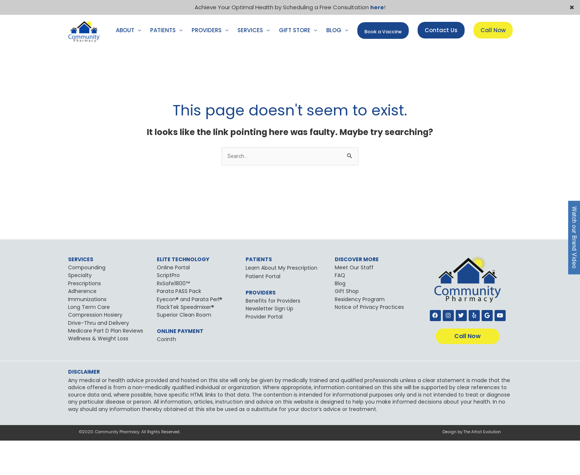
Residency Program (360, 333)
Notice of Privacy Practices (369, 341)
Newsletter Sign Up (269, 343)
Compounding (86, 302)
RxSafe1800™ (173, 317)
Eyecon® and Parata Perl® (189, 333)
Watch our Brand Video (574, 237)
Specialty (80, 310)
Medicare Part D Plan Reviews (105, 365)
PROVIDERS (207, 64)
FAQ (340, 310)
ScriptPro (168, 310)
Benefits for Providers (273, 335)
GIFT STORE (294, 64)
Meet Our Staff (354, 302)
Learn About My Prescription (281, 302)
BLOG (333, 64)
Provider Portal (264, 351)
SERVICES (250, 64)
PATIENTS (163, 64)
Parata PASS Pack (179, 325)
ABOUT (125, 64)
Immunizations (87, 333)
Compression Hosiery (95, 349)
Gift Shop (347, 325)
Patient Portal (263, 310)
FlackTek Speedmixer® (185, 341)
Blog (340, 317)
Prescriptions (84, 317)
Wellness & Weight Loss (98, 373)
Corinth (166, 373)
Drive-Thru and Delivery (98, 357)
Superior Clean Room (184, 349)
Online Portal (173, 302)
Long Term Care (89, 341)
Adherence (82, 325)
